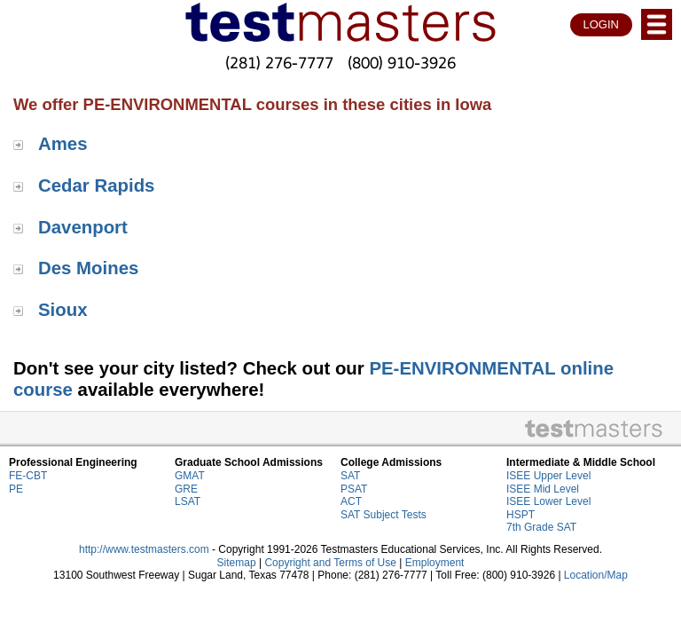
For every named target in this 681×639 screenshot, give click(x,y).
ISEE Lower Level (548, 501)
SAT (350, 475)
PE (16, 489)
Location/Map (596, 575)
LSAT (187, 501)
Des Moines (88, 268)
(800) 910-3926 (402, 62)
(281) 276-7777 (279, 62)
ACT (351, 501)
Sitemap (236, 562)
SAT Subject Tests (383, 515)
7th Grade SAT (541, 527)
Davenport (83, 227)
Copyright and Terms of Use (330, 562)
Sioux (63, 310)
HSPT (520, 515)
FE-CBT (28, 475)
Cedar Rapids (96, 185)
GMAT (190, 475)
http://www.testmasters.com (144, 549)
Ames (63, 144)
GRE (186, 489)
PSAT (353, 489)
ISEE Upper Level (548, 475)
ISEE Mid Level (542, 489)
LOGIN (601, 24)
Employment (435, 562)
